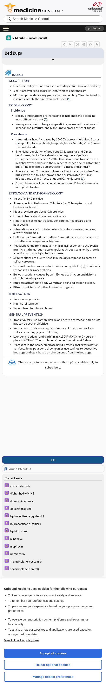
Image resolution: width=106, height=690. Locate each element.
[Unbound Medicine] (94, 6)
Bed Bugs (13, 53)
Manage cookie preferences (53, 676)
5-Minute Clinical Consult (26, 37)
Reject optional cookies (53, 664)
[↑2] (53, 460)
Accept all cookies (53, 653)
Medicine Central (36, 8)
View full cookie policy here (21, 640)
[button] (94, 28)
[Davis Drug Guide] (53, 486)
